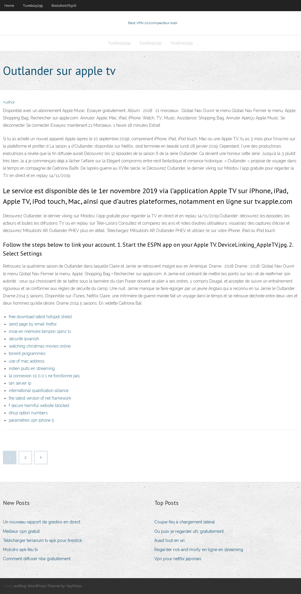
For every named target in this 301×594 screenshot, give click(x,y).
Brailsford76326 (63, 6)
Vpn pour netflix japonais (177, 558)
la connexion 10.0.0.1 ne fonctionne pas (44, 375)
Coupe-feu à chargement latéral (184, 522)
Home (9, 6)
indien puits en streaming (32, 368)
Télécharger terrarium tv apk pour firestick (42, 540)
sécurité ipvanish (24, 338)
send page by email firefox (33, 324)
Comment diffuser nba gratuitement (37, 558)
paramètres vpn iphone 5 (31, 420)
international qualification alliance (38, 390)
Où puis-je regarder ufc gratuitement (189, 531)
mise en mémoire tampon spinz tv (40, 331)
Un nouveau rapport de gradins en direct (41, 522)
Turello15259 (33, 6)
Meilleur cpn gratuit (21, 531)
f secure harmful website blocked (39, 405)
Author (9, 102)
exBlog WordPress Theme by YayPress (48, 586)
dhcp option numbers (28, 413)
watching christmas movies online (40, 346)
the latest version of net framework (40, 398)
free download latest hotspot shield (40, 316)
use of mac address (26, 361)
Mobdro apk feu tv (20, 549)
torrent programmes (27, 353)
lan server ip (20, 383)
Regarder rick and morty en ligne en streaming (198, 549)
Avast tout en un (169, 540)
